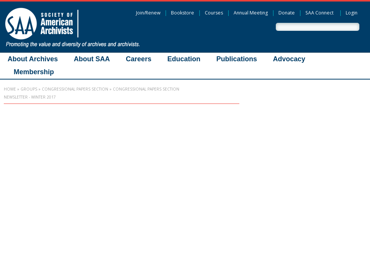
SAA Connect (319, 13)
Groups (29, 89)
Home (10, 89)
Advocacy (289, 59)
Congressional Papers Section (75, 89)
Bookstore (182, 13)
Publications (236, 59)
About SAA (92, 59)
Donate (286, 13)
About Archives (33, 59)
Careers (138, 59)
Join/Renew (148, 13)
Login (351, 13)
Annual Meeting (251, 13)
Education (183, 59)
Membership (34, 72)
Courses (214, 13)
